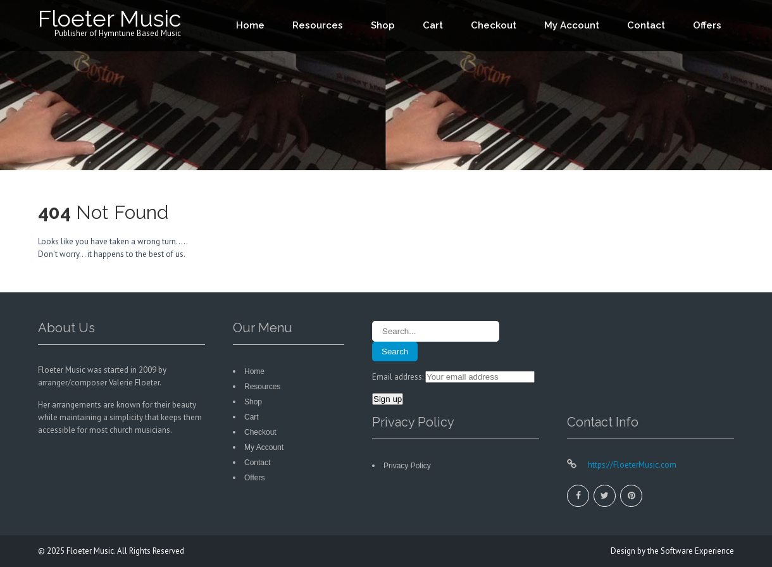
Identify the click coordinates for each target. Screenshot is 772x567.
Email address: (398, 376)
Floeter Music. (91, 550)
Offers (707, 25)
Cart (433, 25)
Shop (383, 25)
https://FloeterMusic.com (631, 464)
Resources (317, 25)
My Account (571, 25)
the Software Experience (690, 550)
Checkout (493, 25)
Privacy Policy (407, 465)
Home (250, 25)
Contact (646, 25)
